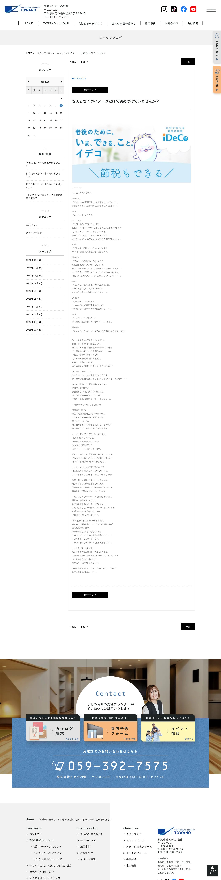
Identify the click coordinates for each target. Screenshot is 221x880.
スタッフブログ (135, 840)
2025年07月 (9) (34, 330)
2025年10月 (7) (34, 306)
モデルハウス (88, 840)
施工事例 (85, 846)
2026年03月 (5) (34, 267)
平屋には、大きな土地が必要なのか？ (43, 164)
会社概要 (131, 859)
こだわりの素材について (48, 853)
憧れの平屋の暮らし (91, 834)
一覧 (188, 61)
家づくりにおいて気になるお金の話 (50, 865)
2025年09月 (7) (34, 314)
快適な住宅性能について (48, 859)
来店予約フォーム (136, 853)
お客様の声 (86, 853)
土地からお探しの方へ (42, 871)
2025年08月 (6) (34, 322)
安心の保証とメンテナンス (45, 878)
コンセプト (36, 834)
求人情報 (131, 865)
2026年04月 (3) (34, 260)
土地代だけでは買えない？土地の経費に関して (44, 196)
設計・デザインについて (48, 846)
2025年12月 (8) (34, 291)
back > (84, 62)
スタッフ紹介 (134, 834)
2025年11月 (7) (34, 299)
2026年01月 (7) (34, 283)
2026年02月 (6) (34, 275)
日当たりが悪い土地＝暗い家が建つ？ (43, 175)
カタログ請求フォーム (139, 846)
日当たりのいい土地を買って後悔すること (44, 186)
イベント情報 (88, 859)
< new (73, 62)
